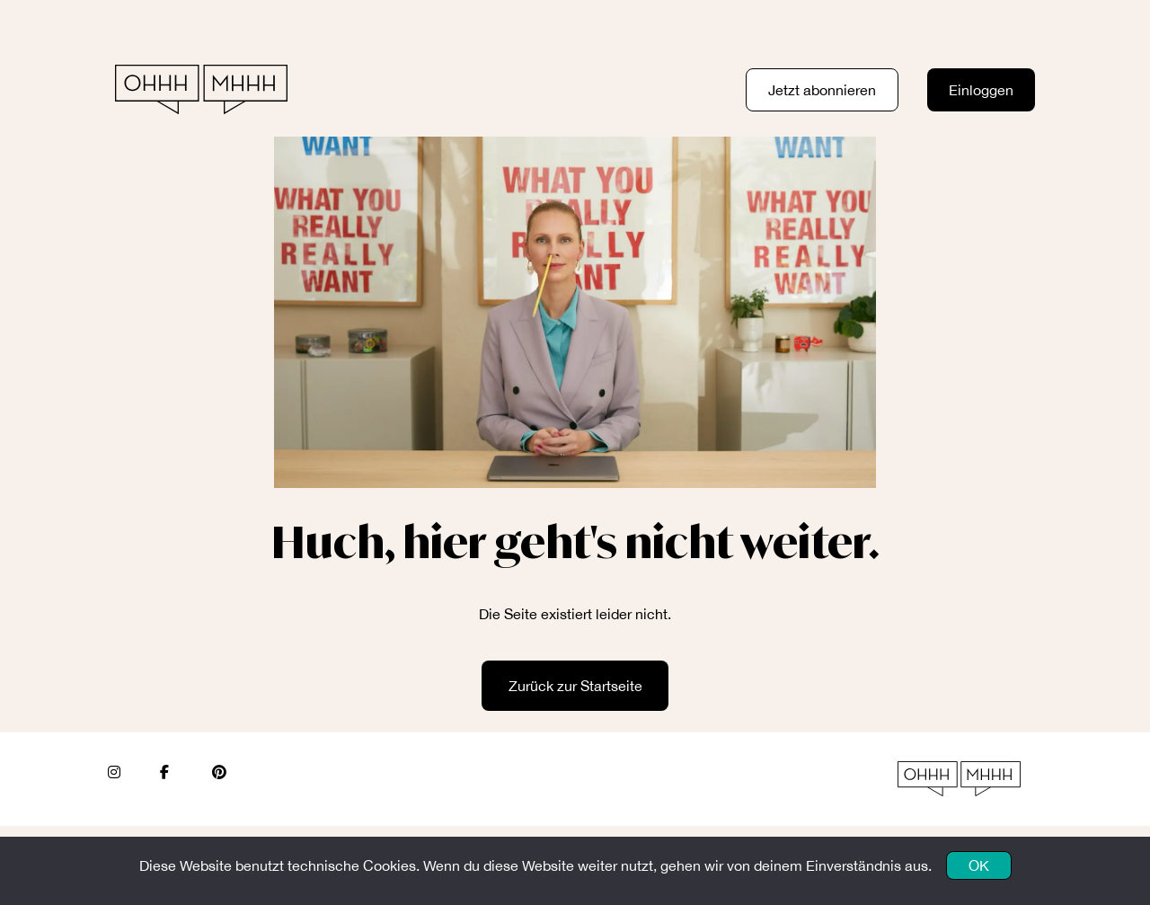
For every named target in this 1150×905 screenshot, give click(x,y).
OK (979, 865)
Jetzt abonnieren (822, 90)
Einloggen (981, 90)
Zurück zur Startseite (575, 686)
